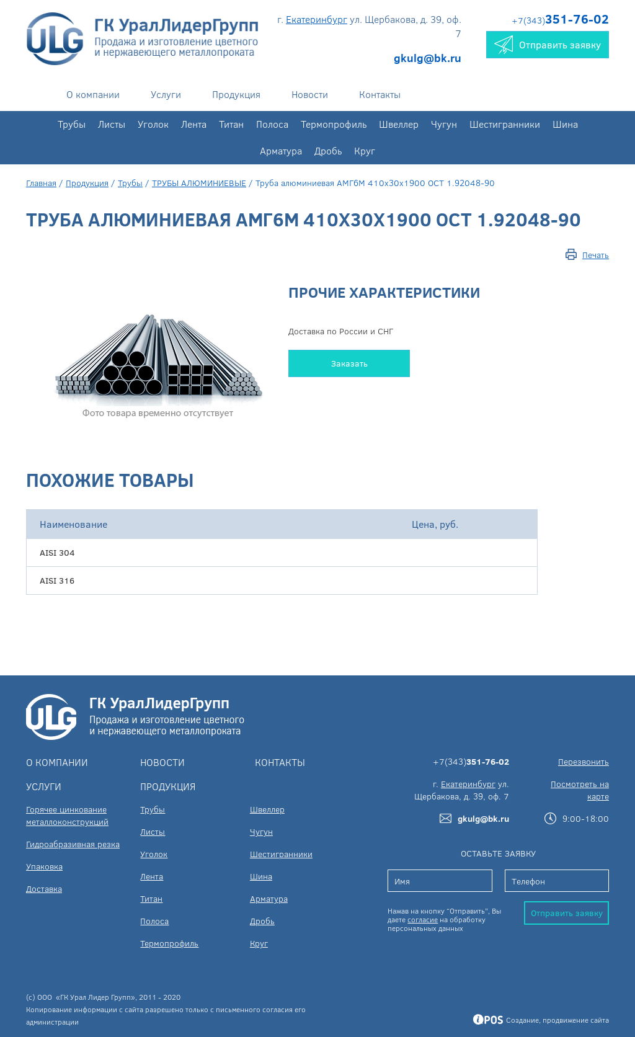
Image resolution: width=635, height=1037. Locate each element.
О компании (93, 93)
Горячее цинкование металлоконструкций (67, 815)
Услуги (166, 93)
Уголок (153, 123)
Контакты (380, 93)
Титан (231, 123)
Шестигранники (504, 123)
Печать (595, 254)
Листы (111, 123)
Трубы (72, 123)
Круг (364, 150)
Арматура (281, 150)
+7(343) (560, 20)
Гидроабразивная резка (73, 844)
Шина (565, 123)
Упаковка (44, 866)
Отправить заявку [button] (547, 44)
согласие (422, 919)
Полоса (272, 123)
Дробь (328, 150)
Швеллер (399, 123)
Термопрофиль (333, 123)
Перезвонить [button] (583, 761)
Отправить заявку (567, 913)
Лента (193, 123)
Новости (309, 93)
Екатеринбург (316, 18)
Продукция (236, 93)
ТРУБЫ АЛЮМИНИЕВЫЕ (199, 183)
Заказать (349, 363)
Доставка (44, 888)
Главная (41, 183)
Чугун (444, 123)
